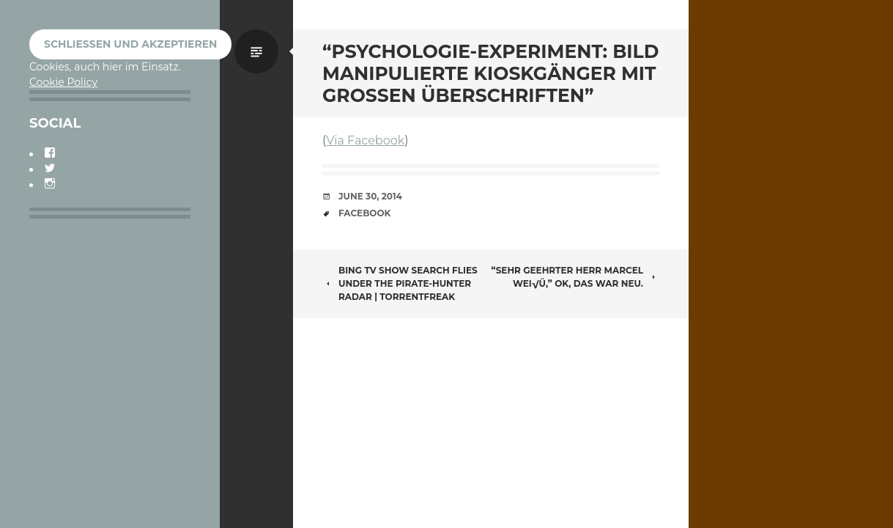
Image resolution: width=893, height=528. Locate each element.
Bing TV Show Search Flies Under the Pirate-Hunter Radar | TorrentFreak (400, 283)
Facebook (364, 213)
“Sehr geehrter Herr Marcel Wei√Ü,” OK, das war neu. (575, 277)
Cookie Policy (63, 82)
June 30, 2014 (370, 196)
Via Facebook (365, 140)
